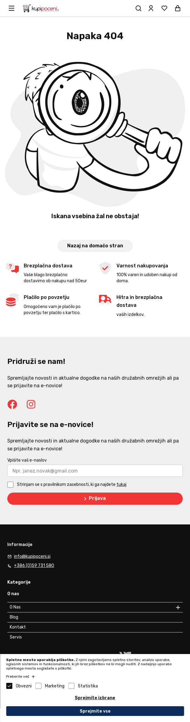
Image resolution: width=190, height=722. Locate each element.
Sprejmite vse (95, 711)
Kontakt (18, 627)
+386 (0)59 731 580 (34, 565)
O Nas (15, 607)
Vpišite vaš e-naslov (27, 460)
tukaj (121, 484)
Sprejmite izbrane (95, 697)
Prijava (94, 498)
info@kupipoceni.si (32, 556)
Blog (14, 617)
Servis (16, 637)
